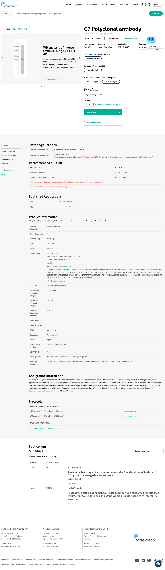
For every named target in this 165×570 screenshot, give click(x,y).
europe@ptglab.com (50, 546)
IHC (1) (44, 451)
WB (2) (38, 451)
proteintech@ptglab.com (10, 546)
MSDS (3, 175)
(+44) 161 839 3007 (50, 543)
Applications (78, 5)
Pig (55, 457)
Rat (43, 457)
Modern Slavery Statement (103, 559)
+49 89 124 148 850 (91, 543)
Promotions (124, 5)
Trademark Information (64, 559)
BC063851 (67, 266)
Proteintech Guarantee (92, 122)
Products (67, 5)
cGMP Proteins (92, 5)
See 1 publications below (66, 207)
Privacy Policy (17, 559)
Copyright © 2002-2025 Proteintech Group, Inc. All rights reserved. (52, 564)
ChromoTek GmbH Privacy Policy (13, 564)
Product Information (8, 155)
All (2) (31, 451)
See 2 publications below (66, 201)
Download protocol (129, 411)
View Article (72, 483)
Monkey (49, 457)
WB (19, 29)
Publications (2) (7, 160)
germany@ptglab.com (92, 546)
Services (113, 5)
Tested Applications (8, 151)
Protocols (4, 164)
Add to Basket (92, 112)
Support (104, 5)
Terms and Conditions (45, 559)
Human (32, 457)
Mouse (38, 457)
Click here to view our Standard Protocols (45, 428)
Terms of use (30, 559)
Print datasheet (8, 170)
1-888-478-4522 (7, 543)
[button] (158, 563)
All (14, 29)
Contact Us (5, 559)
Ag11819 (55, 253)
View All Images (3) (53, 79)
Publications (111, 38)
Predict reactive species (56, 281)
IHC (25, 29)
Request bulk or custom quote (109, 105)
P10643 (49, 352)
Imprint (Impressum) (83, 559)
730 (48, 325)
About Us (134, 5)
